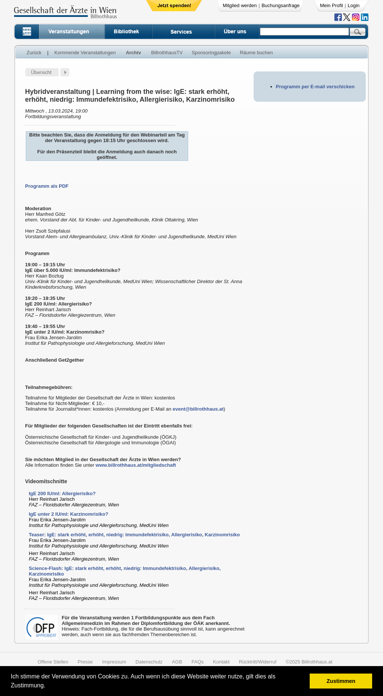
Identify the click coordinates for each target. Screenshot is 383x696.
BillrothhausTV (167, 52)
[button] (48, 686)
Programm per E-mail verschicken (315, 86)
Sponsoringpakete (211, 52)
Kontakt (221, 662)
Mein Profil (331, 5)
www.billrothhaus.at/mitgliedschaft (136, 465)
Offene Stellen (52, 662)
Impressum (114, 662)
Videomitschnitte (46, 481)
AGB (177, 662)
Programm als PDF (46, 186)
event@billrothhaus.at (198, 409)
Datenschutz (148, 662)
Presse (85, 662)
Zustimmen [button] (341, 681)
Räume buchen (256, 52)
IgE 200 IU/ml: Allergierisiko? (62, 493)
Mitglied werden (240, 5)
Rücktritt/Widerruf (257, 662)
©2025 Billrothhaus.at (309, 662)
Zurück (34, 52)
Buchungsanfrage (280, 5)
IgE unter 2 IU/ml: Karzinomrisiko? (68, 514)
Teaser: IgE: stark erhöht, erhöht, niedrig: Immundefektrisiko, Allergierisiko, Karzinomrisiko (134, 534)
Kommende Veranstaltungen (85, 52)
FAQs (198, 662)
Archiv (133, 52)
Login (354, 5)
